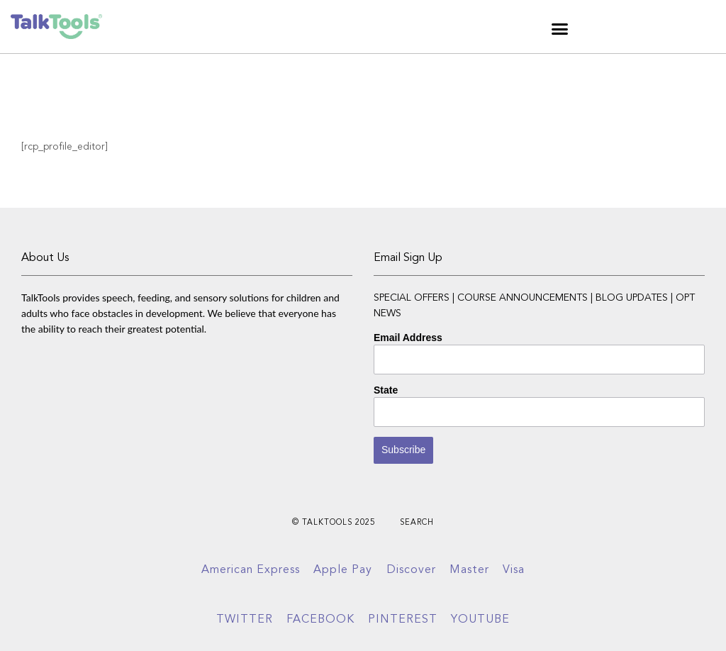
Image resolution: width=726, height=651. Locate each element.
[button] (560, 28)
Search (417, 523)
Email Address (408, 337)
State (386, 390)
